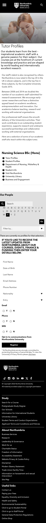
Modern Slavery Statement (13, 467)
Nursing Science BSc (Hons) (21, 153)
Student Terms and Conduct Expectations (19, 421)
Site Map (5, 480)
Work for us (7, 445)
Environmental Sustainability (14, 504)
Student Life (11, 170)
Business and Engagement (18, 180)
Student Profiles (13, 161)
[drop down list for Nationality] (23, 293)
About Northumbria (13, 430)
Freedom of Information (12, 452)
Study (5, 398)
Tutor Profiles (12, 158)
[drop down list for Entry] (23, 300)
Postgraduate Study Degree (13, 406)
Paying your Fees (9, 494)
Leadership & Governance (13, 442)
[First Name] (23, 261)
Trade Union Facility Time (12, 470)
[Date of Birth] (23, 268)
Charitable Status (9, 449)
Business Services (9, 434)
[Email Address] (23, 281)
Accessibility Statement (12, 456)
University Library (14, 177)
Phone (5, 316)
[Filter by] (23, 228)
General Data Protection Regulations (17, 515)
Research (6, 438)
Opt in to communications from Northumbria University (17, 338)
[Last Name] (23, 274)
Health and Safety (9, 501)
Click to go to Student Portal (14, 508)
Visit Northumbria (14, 173)
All (4, 208)
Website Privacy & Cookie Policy (15, 459)
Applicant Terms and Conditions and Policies (21, 424)
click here (32, 354)
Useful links (9, 486)
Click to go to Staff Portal (12, 511)
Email (4, 306)
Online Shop (7, 519)
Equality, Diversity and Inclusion (15, 497)
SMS (4, 326)
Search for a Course (10, 403)
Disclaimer (6, 463)
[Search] (19, 203)
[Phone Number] (23, 287)
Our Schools (7, 410)
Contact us (6, 490)
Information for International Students (18, 413)
